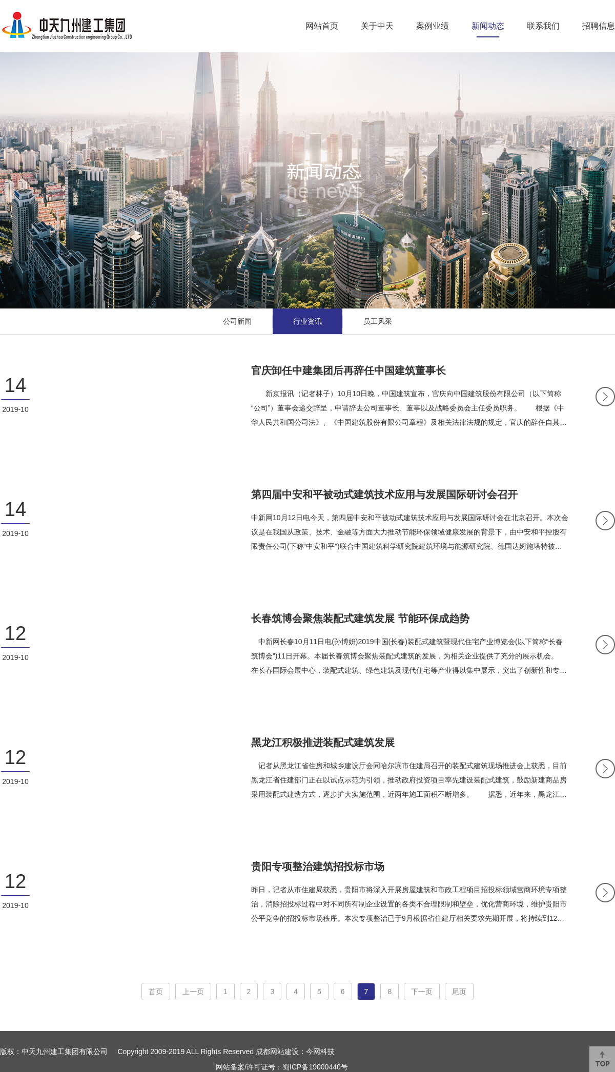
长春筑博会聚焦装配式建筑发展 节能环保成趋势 (360, 618)
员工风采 (377, 321)
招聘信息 (598, 26)
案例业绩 (432, 26)
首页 (156, 991)
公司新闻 (237, 321)
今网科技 (320, 1051)
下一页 (422, 991)
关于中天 (377, 26)
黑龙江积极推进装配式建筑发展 (323, 742)
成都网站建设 (277, 1051)
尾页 (459, 991)
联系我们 (543, 26)
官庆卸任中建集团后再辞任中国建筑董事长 (348, 370)
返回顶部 (602, 1059)
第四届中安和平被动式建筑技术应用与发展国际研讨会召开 (384, 494)
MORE (605, 396)
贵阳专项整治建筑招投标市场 (317, 866)
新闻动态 (487, 26)
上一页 (193, 991)
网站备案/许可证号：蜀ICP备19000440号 (282, 1067)
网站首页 (321, 26)
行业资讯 (307, 321)
